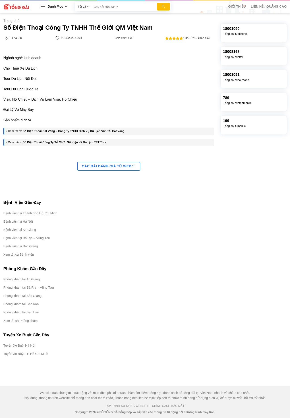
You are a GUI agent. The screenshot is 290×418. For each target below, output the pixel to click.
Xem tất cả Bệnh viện (18, 254)
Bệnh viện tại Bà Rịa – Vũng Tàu (26, 238)
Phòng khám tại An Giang (21, 279)
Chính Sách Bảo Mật (168, 406)
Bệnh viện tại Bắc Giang (20, 246)
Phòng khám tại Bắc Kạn (21, 304)
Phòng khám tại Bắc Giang (22, 296)
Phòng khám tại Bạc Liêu (21, 312)
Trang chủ (11, 21)
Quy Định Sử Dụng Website (127, 406)
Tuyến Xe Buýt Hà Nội (19, 345)
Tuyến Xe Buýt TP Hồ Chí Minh (25, 354)
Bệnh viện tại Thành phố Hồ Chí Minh (30, 213)
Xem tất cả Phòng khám (20, 321)
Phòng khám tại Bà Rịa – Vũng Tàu (28, 287)
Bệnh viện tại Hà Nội (18, 221)
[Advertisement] (267, 351)
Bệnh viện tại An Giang (19, 230)
